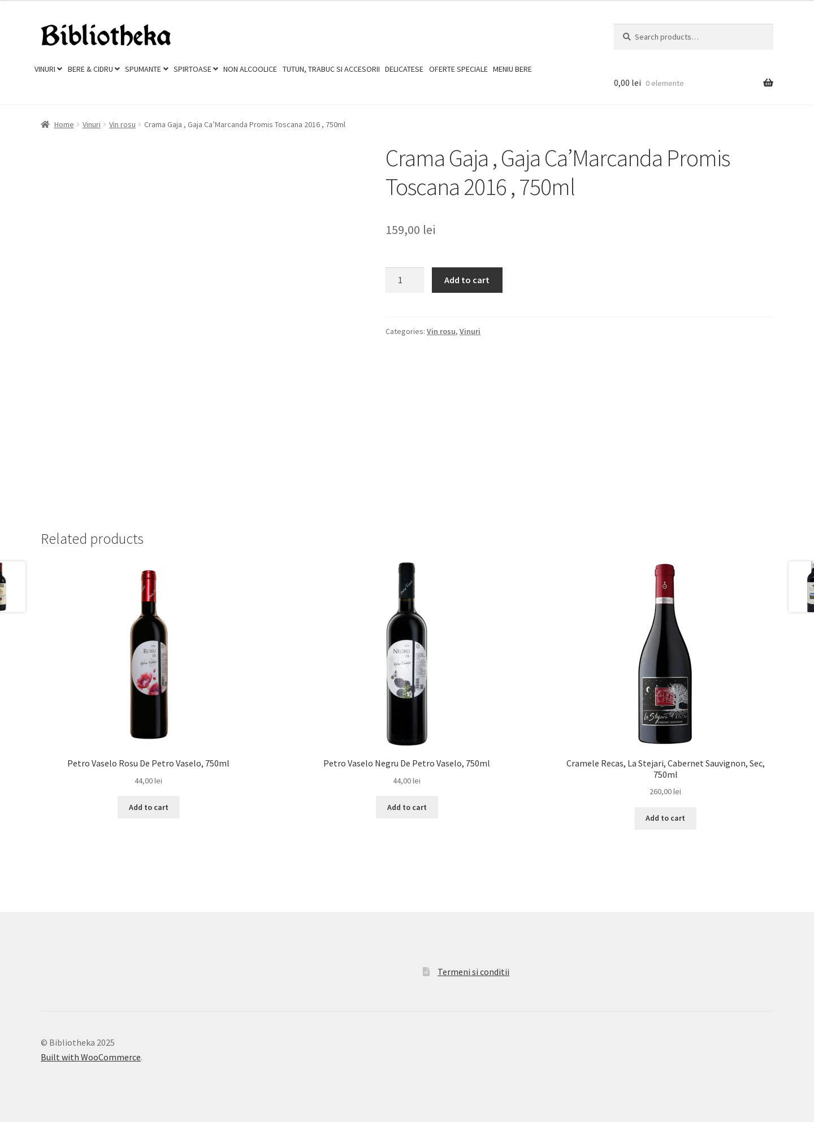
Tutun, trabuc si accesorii (331, 69)
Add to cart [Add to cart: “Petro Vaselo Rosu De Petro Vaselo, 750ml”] (148, 807)
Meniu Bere (512, 69)
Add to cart (467, 279)
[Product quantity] (405, 280)
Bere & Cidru (90, 69)
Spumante (143, 69)
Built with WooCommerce (91, 1057)
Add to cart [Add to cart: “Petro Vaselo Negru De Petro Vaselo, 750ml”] (407, 807)
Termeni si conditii (473, 971)
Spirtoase (192, 69)
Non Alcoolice (250, 69)
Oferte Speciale (458, 69)
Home (64, 124)
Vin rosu (122, 124)
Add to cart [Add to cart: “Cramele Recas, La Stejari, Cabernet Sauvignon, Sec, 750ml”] (665, 818)
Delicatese (404, 69)
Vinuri (44, 69)
